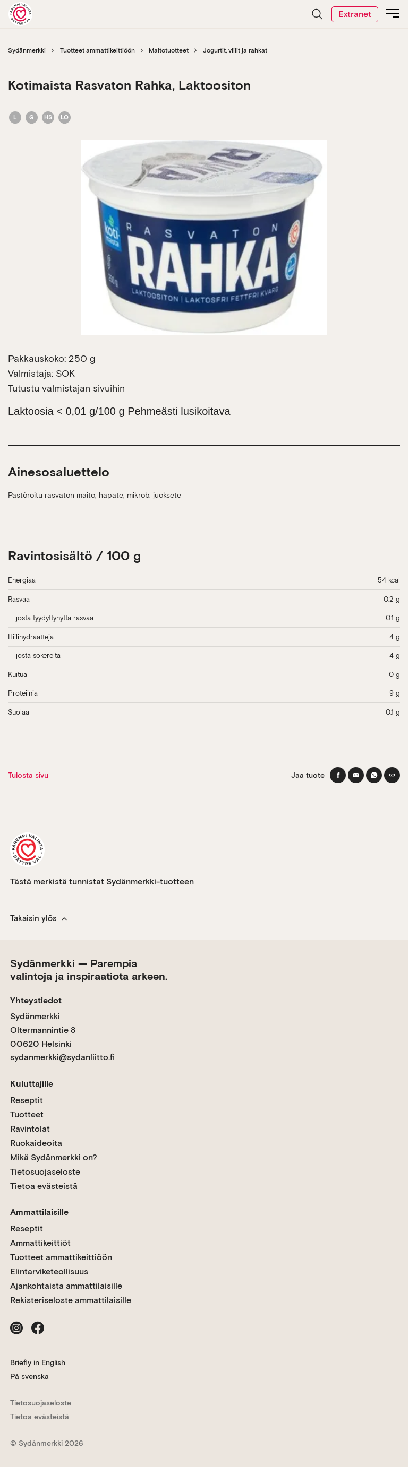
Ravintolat (30, 1129)
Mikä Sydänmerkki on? (53, 1157)
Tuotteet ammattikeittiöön (97, 50)
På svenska (29, 1376)
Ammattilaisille (39, 1212)
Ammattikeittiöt (40, 1243)
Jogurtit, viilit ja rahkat (235, 50)
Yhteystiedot (36, 1000)
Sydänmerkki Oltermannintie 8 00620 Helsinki (42, 1029)
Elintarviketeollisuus (49, 1271)
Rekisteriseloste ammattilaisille (70, 1300)
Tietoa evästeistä (44, 1186)
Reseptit (26, 1100)
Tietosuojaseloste (45, 1172)
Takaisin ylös (38, 918)
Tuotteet (27, 1114)
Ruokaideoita (36, 1143)
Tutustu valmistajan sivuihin (66, 388)
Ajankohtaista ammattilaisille (66, 1286)
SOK (65, 373)
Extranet (354, 14)
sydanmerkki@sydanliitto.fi (62, 1057)
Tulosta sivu (28, 775)
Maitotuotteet (169, 50)
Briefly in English (37, 1362)
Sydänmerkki (27, 50)
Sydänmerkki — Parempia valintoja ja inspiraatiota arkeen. (88, 970)
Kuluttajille (31, 1084)
